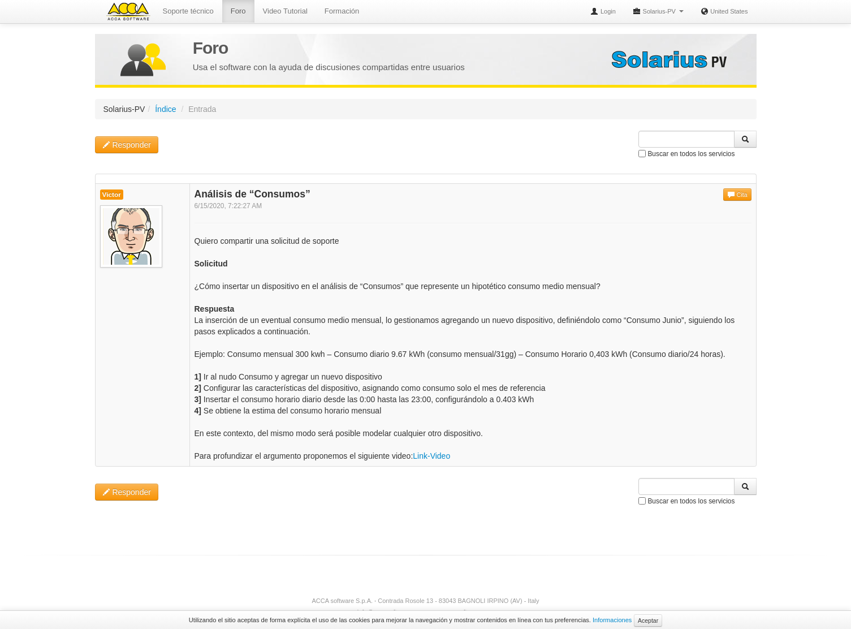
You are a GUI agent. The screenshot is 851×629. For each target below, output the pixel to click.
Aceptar (648, 620)
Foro (238, 11)
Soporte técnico (188, 11)
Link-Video (431, 455)
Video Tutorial (285, 11)
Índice (165, 109)
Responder (126, 144)
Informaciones (612, 620)
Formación (342, 11)
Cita (737, 195)
